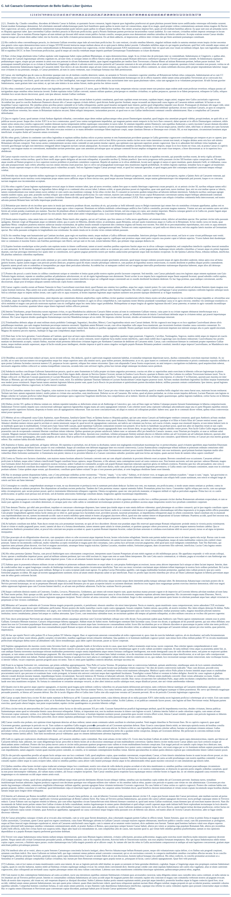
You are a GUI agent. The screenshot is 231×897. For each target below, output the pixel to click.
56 (193, 14)
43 (152, 14)
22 (86, 14)
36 (130, 14)
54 (187, 14)
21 (82, 14)
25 (95, 14)
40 (142, 14)
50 (174, 14)
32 (117, 14)
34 (124, 14)
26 (98, 14)
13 (57, 14)
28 (105, 14)
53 (184, 14)
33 (120, 14)
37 (133, 14)
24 (92, 14)
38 (136, 14)
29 (108, 14)
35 (127, 14)
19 (76, 14)
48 (168, 14)
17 (70, 14)
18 (73, 14)
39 (139, 14)
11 (51, 14)
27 (101, 14)
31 (114, 14)
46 (161, 14)
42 (149, 14)
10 (48, 14)
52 (180, 14)
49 (171, 14)
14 (61, 14)
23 (89, 14)
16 (67, 14)
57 (196, 14)
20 (79, 14)
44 (155, 14)
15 (64, 14)
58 (199, 14)
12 (54, 14)
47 (165, 14)
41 (146, 14)
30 (111, 14)
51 (177, 14)
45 (158, 14)
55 (190, 14)
